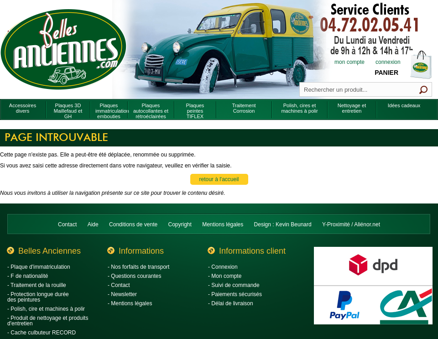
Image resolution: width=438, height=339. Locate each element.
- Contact (119, 285)
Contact (67, 224)
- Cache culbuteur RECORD (41, 332)
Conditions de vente (133, 224)
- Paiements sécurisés (235, 294)
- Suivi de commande (234, 285)
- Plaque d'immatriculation (38, 267)
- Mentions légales (130, 303)
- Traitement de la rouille (36, 285)
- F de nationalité (27, 276)
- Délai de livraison (230, 303)
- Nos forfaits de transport (138, 267)
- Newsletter (122, 294)
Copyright (180, 224)
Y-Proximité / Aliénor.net (351, 224)
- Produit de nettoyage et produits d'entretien (47, 321)
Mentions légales (222, 224)
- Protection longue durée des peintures (38, 297)
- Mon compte (224, 276)
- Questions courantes (134, 276)
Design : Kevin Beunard (283, 224)
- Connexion (223, 267)
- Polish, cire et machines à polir (46, 309)
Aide (93, 224)
